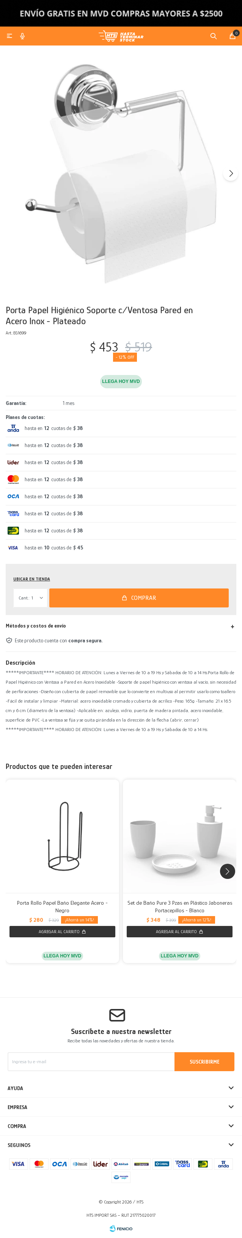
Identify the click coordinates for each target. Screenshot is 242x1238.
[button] (230, 173)
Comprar (143, 598)
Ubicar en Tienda (31, 579)
